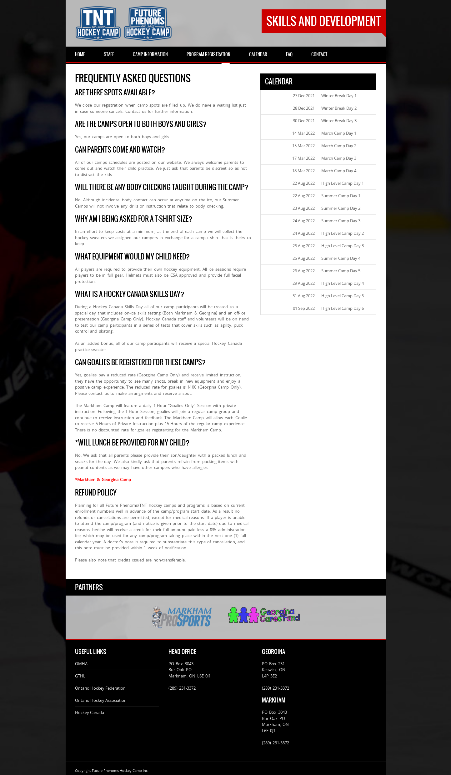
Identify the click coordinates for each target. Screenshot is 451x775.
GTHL (80, 676)
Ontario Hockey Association (101, 700)
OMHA (81, 664)
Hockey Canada (89, 712)
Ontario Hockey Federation (100, 688)
